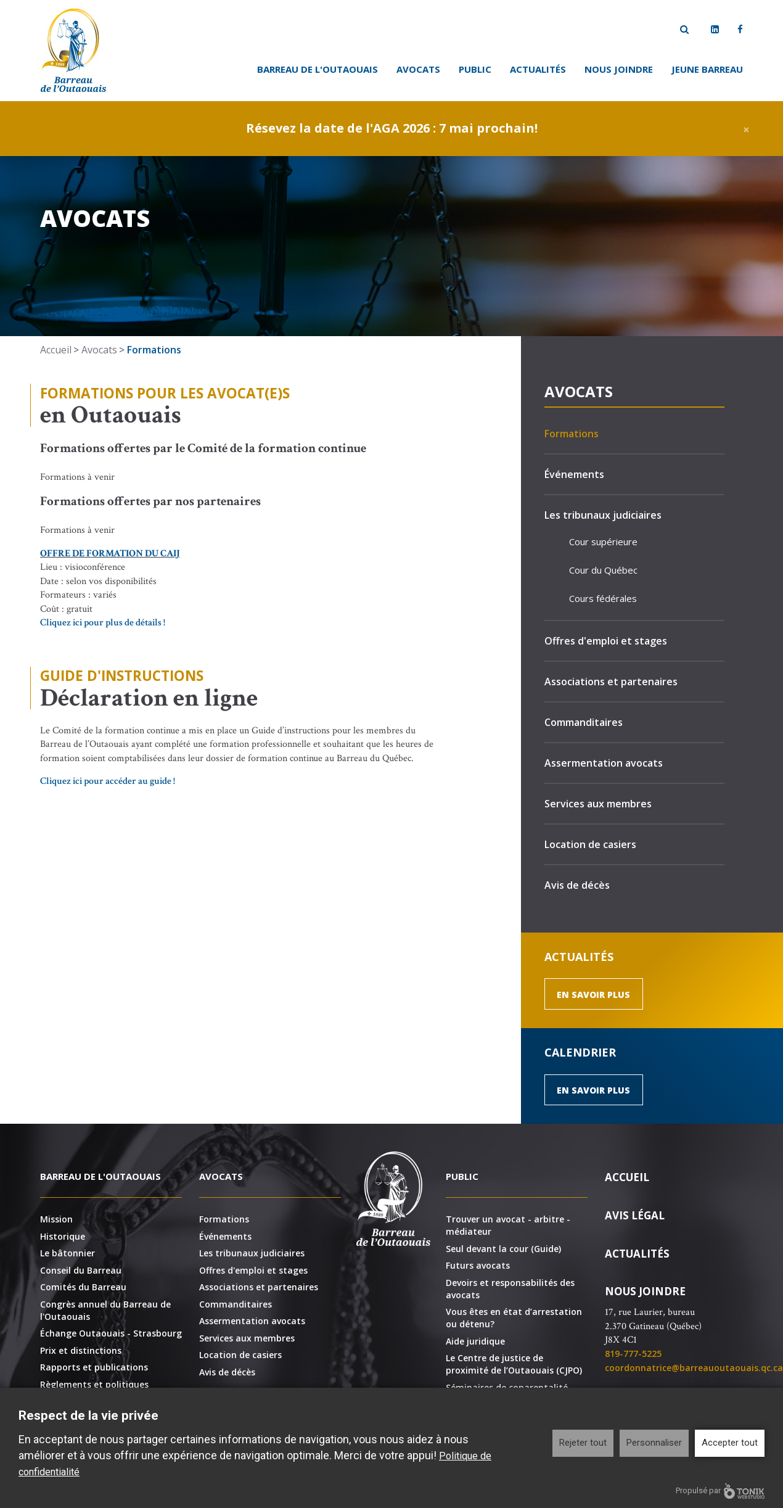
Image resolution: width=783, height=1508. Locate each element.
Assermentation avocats (603, 763)
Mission (56, 1219)
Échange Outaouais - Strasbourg (111, 1333)
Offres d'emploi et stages (605, 641)
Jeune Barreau (707, 69)
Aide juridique (475, 1341)
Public (475, 69)
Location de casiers (590, 844)
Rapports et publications (94, 1367)
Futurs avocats (478, 1265)
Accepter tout (730, 1442)
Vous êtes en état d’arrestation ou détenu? (514, 1318)
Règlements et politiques (94, 1384)
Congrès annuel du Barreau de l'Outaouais (105, 1310)
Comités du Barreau (83, 1287)
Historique (62, 1236)
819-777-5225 (633, 1353)
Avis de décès (577, 885)
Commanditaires (583, 722)
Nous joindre (618, 69)
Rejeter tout (583, 1442)
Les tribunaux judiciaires (603, 515)
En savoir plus (593, 994)
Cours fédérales (603, 598)
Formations (571, 433)
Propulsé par (720, 1491)
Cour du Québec (603, 570)
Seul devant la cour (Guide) (503, 1249)
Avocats (418, 69)
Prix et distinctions (80, 1350)
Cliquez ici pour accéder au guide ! (107, 781)
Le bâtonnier (67, 1253)
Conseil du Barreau (80, 1270)
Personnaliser (654, 1442)
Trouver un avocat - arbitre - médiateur (508, 1225)
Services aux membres (598, 803)
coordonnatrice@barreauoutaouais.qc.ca (694, 1368)
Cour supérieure (603, 541)
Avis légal (635, 1215)
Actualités (538, 69)
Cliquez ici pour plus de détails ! (102, 622)
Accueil (56, 349)
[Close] (746, 128)
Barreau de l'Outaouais (317, 69)
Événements (574, 474)
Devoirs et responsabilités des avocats (510, 1289)
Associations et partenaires (611, 681)
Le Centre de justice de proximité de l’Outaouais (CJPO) (514, 1364)
